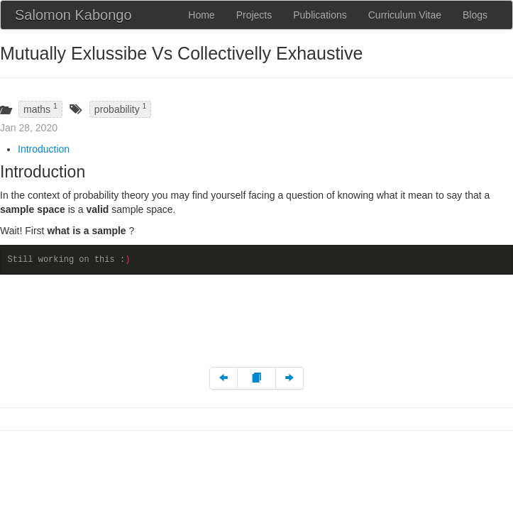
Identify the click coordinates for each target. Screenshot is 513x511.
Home (201, 15)
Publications (320, 15)
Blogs (475, 15)
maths (40, 107)
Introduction (44, 149)
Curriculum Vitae (404, 15)
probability (120, 107)
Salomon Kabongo (73, 15)
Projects (254, 15)
